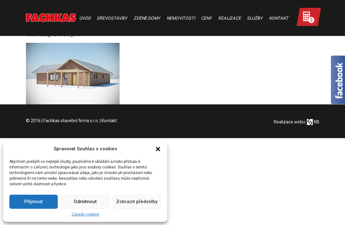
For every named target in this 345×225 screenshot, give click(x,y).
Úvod (85, 18)
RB (313, 121)
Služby (255, 18)
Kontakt (279, 18)
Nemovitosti (181, 18)
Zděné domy (147, 18)
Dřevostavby (112, 18)
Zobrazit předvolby (136, 201)
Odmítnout (85, 201)
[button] (158, 149)
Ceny (207, 18)
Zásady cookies (85, 214)
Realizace (230, 18)
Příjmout (33, 201)
